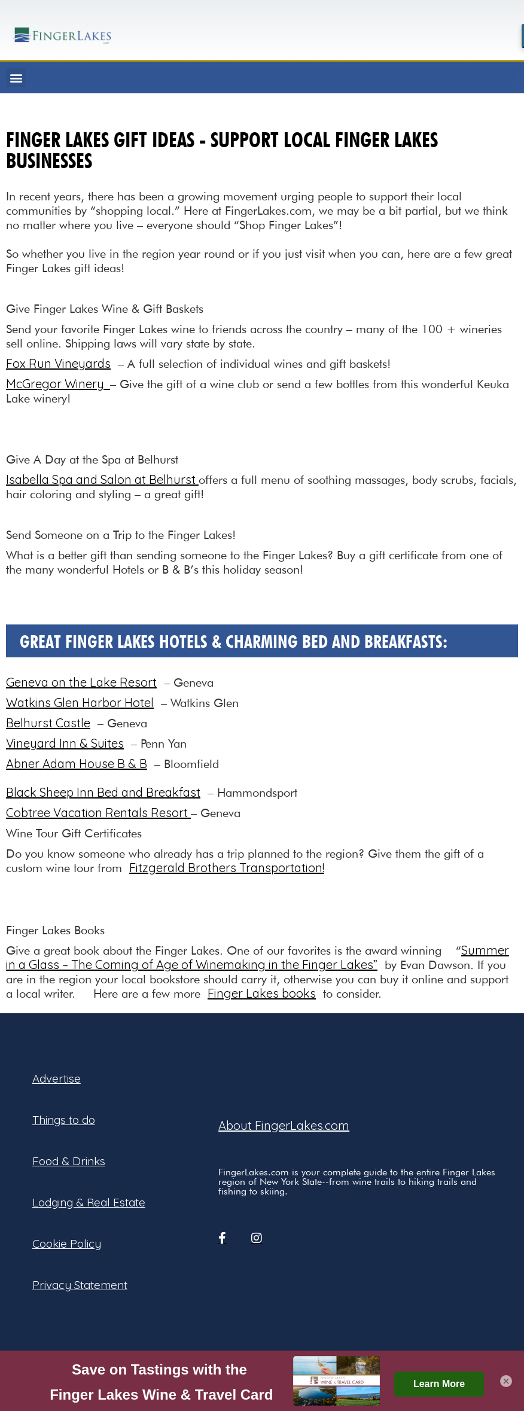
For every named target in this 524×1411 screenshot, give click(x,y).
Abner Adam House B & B (76, 763)
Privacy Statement (79, 1285)
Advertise (56, 1078)
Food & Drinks (68, 1161)
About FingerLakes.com (283, 1125)
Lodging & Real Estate (88, 1202)
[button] (16, 77)
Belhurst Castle (48, 722)
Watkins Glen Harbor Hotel (80, 702)
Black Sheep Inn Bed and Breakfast (103, 792)
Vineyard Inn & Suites (65, 743)
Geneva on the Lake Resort (81, 682)
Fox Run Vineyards (58, 363)
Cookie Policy (66, 1243)
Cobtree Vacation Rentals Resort (98, 812)
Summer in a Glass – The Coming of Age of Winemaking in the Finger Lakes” (257, 957)
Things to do (63, 1120)
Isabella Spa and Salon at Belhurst (102, 479)
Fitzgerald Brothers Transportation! (226, 867)
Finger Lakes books (262, 993)
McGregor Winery (58, 383)
